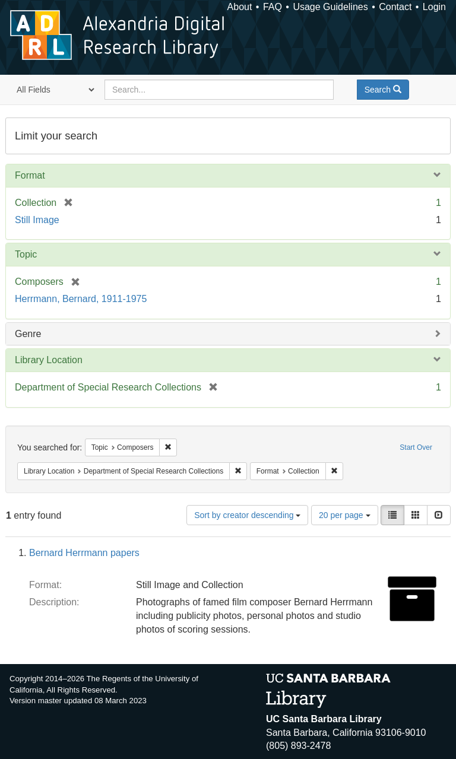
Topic (26, 254)
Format (30, 175)
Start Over (416, 447)
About (239, 7)
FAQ (272, 7)
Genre (28, 334)
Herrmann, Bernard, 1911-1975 (81, 299)
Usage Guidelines (330, 7)
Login (434, 7)
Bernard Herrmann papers (84, 553)
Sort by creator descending (247, 515)
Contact (395, 7)
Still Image (37, 220)
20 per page (344, 515)
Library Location (49, 360)
